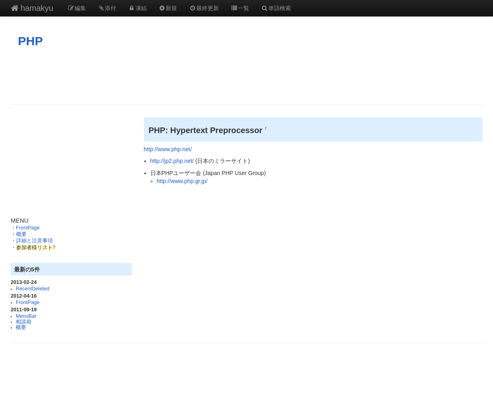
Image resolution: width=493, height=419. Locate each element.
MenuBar (26, 316)
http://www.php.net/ (168, 149)
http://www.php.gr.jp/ (182, 181)
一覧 (240, 8)
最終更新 (204, 8)
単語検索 (276, 8)
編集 (76, 8)
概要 (21, 234)
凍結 (137, 8)
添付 (107, 8)
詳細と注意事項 (34, 241)
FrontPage (28, 228)
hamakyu (32, 8)
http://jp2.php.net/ (172, 161)
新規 (168, 8)
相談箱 (23, 322)
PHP (30, 41)
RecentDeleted (32, 289)
